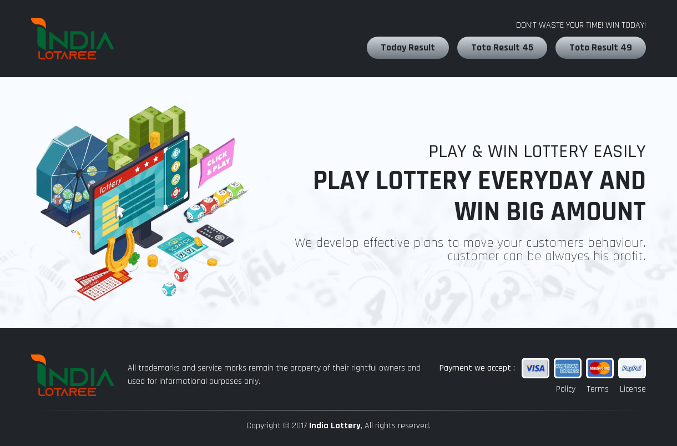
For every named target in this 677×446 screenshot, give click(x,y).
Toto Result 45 (502, 47)
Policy (565, 389)
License (633, 389)
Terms (598, 389)
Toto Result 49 (600, 47)
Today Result (408, 47)
